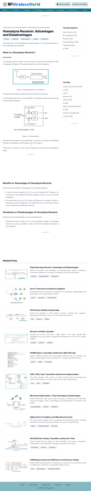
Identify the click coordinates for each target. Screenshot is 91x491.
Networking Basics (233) (70, 42)
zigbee (33, 426)
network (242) (67, 100)
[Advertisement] (45, 20)
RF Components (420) (70, 35)
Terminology (7, 27)
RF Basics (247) (68, 39)
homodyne (15, 39)
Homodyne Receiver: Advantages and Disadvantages (32, 27)
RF (21, 4)
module (47, 319)
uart (32, 383)
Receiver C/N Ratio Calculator (42, 331)
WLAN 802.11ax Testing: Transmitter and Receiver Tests (52, 438)
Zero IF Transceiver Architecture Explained (47, 289)
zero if (33, 297)
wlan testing (34, 447)
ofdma (33, 362)
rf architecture (52, 297)
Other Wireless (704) (69, 32)
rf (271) (65, 93)
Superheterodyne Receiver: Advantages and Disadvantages (54, 267)
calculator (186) (68, 116)
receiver (6, 39)
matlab (40, 362)
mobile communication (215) (72, 106)
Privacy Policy (33, 484)
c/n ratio (49, 342)
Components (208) (69, 45)
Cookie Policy (46, 484)
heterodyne (55, 276)
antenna (46, 406)
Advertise (58, 484)
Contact (68, 484)
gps (32, 319)
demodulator (44, 39)
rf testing (54, 426)
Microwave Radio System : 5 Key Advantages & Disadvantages (55, 396)
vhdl (38, 383)
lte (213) (65, 109)
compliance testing (43, 426)
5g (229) (65, 103)
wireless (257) (67, 96)
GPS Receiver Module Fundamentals (44, 310)
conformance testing (53, 468)
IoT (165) (65, 48)
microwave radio (35, 406)
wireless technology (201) (71, 113)
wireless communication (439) (72, 86)
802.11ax (43, 447)
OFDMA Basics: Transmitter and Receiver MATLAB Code (53, 353)
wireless (33, 342)
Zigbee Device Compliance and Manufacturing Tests (51, 417)
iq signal (36, 39)
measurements (41, 468)
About (22, 484)
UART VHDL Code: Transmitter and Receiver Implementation (54, 374)
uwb (32, 468)
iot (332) (65, 90)
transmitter (48, 362)
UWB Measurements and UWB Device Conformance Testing (54, 460)
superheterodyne (43, 276)
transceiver (41, 297)
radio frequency (25, 39)
